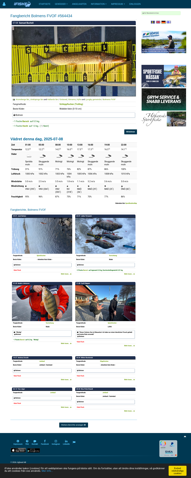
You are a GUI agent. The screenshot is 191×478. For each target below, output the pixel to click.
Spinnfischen (41, 255)
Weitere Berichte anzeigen (73, 425)
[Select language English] (158, 22)
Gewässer (61, 4)
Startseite (44, 4)
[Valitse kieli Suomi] (169, 22)
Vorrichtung (113, 255)
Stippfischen (104, 361)
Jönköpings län (36, 99)
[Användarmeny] (4, 4)
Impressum (118, 4)
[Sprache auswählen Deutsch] (163, 22)
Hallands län (52, 99)
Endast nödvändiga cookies (178, 471)
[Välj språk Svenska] (153, 22)
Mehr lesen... (66, 274)
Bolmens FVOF (109, 99)
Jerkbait (42, 361)
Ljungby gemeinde (93, 99)
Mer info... (47, 470)
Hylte (79, 99)
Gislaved (63, 99)
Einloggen (135, 4)
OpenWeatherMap (131, 203)
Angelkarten (79, 4)
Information (99, 4)
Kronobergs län (22, 99)
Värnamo (72, 99)
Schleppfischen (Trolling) (71, 104)
